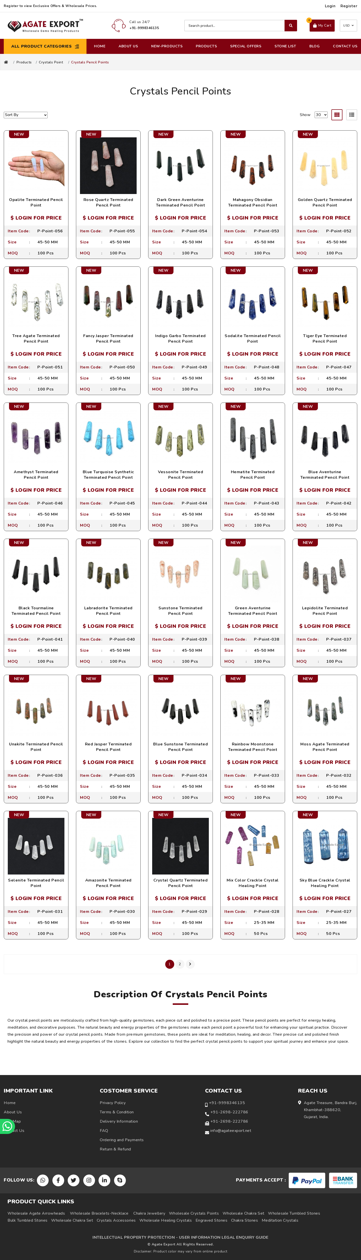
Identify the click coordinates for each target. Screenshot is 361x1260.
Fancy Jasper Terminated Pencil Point (108, 338)
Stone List (285, 46)
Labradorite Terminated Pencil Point (108, 610)
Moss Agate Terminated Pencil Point (324, 746)
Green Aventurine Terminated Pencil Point (253, 610)
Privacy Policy (113, 1103)
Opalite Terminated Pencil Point (36, 202)
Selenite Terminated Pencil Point (36, 883)
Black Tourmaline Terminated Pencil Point (36, 610)
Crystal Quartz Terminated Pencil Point (180, 883)
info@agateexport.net (230, 1130)
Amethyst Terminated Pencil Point (36, 474)
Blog (314, 46)
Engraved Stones (212, 1220)
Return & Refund (115, 1149)
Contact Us (345, 46)
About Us (128, 46)
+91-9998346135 (227, 1103)
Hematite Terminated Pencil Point (253, 474)
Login (330, 6)
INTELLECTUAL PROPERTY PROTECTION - (135, 1237)
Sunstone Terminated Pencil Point (180, 610)
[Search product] (241, 25)
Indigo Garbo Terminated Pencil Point (180, 338)
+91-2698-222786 (229, 1112)
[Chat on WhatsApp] (7, 1126)
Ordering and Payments (122, 1140)
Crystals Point (51, 62)
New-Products (167, 46)
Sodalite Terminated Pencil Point (253, 338)
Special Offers (245, 46)
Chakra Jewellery (149, 1213)
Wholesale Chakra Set (243, 1213)
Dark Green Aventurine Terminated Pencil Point (180, 202)
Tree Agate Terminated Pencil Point (36, 338)
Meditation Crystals (280, 1220)
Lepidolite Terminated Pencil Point (325, 610)
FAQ (104, 1130)
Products (206, 46)
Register (348, 6)
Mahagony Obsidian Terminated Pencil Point (253, 202)
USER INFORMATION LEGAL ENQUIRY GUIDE (223, 1237)
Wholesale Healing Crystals (165, 1220)
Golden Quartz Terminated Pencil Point (325, 202)
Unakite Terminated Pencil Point (36, 746)
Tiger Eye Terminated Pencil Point (325, 338)
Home (99, 46)
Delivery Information (119, 1121)
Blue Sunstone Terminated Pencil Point (180, 746)
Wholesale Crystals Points (194, 1213)
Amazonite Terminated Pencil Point (108, 883)
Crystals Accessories (116, 1220)
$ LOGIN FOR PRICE (36, 218)
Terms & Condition (117, 1112)
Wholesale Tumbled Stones (294, 1213)
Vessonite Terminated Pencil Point (180, 474)
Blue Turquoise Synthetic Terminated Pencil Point (108, 474)
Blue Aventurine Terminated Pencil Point (325, 474)
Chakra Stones (244, 1220)
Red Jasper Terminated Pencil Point (108, 746)
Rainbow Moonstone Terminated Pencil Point (253, 746)
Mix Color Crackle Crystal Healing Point (253, 883)
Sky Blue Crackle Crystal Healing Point (325, 883)
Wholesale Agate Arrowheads (36, 1213)
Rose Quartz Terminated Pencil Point (108, 202)
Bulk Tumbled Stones (28, 1220)
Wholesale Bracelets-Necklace (99, 1213)
